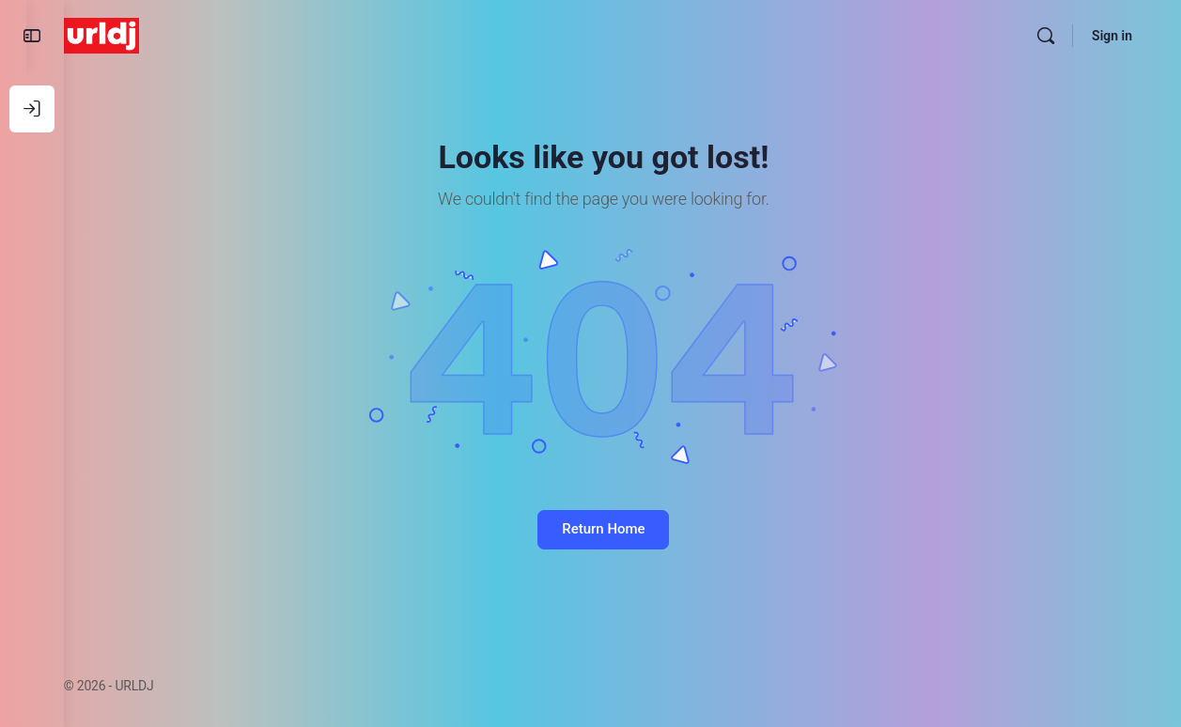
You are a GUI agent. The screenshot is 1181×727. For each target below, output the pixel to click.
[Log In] (31, 108)
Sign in (1112, 35)
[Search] (1045, 35)
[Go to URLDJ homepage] (139, 34)
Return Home (622, 528)
